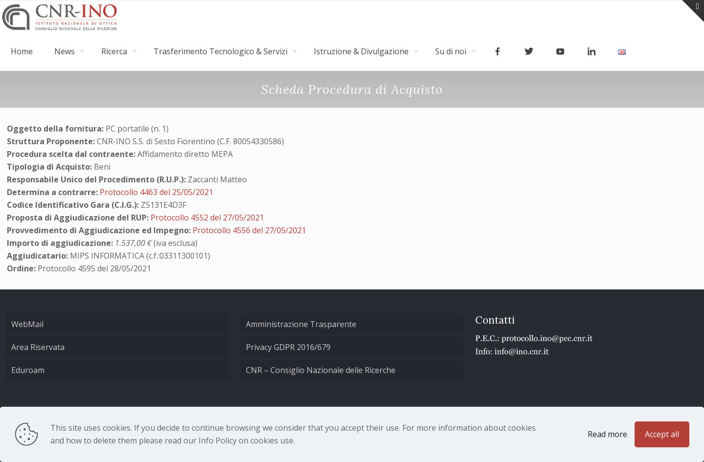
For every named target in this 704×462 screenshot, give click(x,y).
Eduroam (27, 370)
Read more (607, 434)
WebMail (27, 324)
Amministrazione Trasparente (301, 324)
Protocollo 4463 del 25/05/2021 (156, 192)
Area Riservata (38, 347)
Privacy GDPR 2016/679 (288, 347)
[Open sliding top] (693, 11)
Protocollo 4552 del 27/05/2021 (207, 217)
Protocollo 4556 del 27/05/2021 (249, 230)
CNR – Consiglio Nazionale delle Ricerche (321, 370)
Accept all (662, 434)
